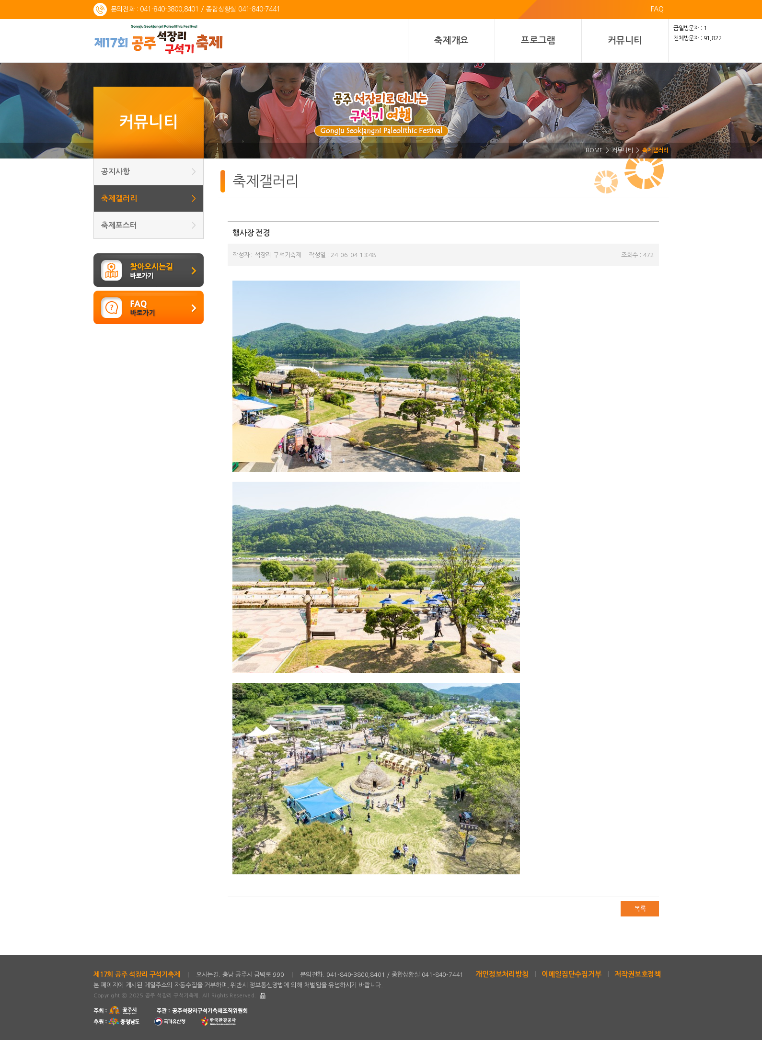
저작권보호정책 (637, 974)
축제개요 (451, 40)
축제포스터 (148, 225)
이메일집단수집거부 (571, 974)
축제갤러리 (148, 198)
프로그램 (538, 40)
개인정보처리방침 (501, 974)
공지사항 (148, 171)
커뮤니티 (625, 40)
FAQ (657, 9)
